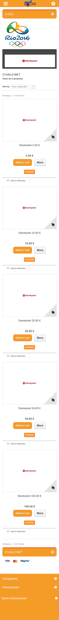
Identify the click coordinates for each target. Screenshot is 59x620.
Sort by (5, 86)
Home (9, 14)
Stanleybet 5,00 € (29, 145)
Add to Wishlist (17, 180)
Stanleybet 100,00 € (29, 495)
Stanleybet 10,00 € (29, 232)
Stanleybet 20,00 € (29, 320)
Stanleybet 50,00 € (29, 408)
